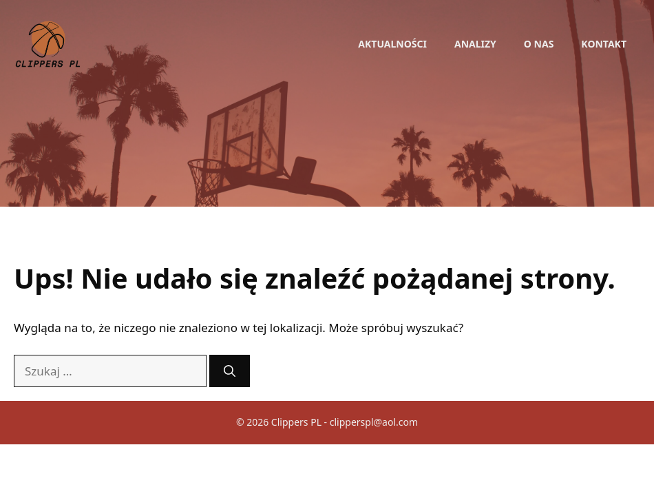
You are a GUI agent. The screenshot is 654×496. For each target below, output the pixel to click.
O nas (539, 43)
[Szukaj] (229, 371)
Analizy (475, 43)
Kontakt (603, 43)
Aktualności (392, 43)
